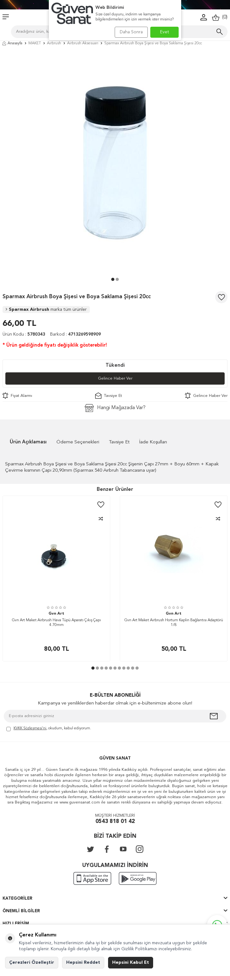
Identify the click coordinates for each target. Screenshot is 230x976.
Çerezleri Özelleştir (31, 962)
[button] (112, 279)
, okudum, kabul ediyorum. (48, 729)
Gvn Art (56, 614)
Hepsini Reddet (83, 962)
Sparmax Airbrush (46, 309)
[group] (115, 163)
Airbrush (54, 43)
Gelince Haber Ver (115, 378)
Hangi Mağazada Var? (115, 408)
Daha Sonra (131, 32)
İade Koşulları (153, 442)
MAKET (34, 43)
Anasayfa (12, 43)
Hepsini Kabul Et (130, 962)
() (219, 17)
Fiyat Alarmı (17, 395)
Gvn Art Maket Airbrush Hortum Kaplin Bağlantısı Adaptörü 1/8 (173, 622)
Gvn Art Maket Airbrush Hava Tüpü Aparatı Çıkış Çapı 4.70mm (56, 622)
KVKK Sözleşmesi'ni (30, 728)
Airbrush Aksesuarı (82, 43)
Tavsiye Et (108, 395)
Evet (164, 32)
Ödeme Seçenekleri (77, 442)
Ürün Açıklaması (28, 442)
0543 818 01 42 (115, 821)
